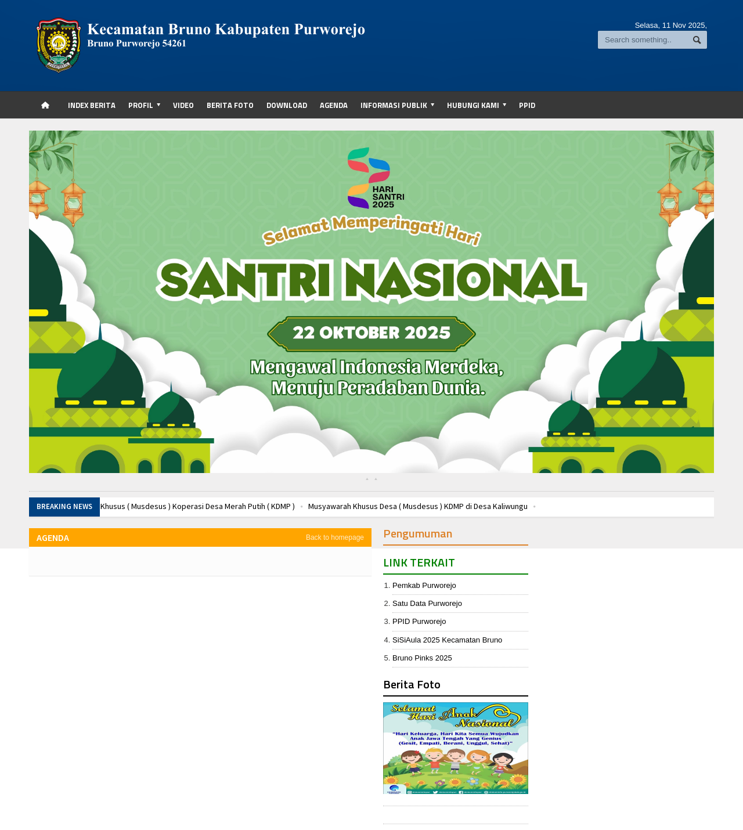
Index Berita (92, 105)
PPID (527, 105)
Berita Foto (230, 105)
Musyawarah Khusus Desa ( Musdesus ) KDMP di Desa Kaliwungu (418, 506)
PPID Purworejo (419, 621)
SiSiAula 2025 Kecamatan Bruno (447, 640)
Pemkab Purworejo (424, 585)
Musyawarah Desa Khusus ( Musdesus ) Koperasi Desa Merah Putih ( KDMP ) (166, 506)
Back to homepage (335, 537)
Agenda (334, 105)
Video (183, 105)
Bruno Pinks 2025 (422, 658)
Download (286, 105)
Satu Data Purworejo (427, 603)
